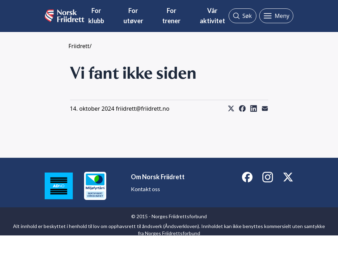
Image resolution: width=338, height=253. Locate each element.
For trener (171, 16)
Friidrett (79, 46)
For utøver (133, 16)
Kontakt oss (145, 189)
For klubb (96, 16)
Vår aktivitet (212, 16)
